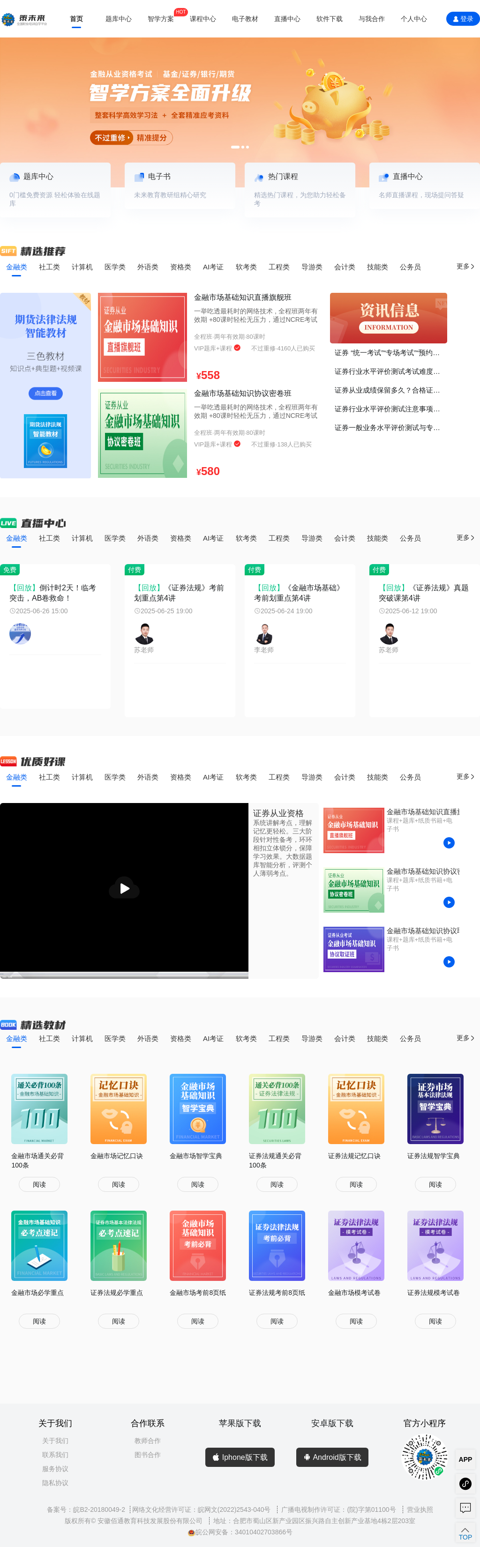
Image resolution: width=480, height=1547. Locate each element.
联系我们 (55, 1454)
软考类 (246, 267)
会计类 (344, 267)
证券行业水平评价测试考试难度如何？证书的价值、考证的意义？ (391, 371)
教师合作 (148, 1440)
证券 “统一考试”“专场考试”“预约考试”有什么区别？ (391, 353)
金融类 (16, 267)
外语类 (147, 267)
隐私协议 (55, 1483)
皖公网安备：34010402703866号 (240, 1532)
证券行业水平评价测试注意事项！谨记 (391, 409)
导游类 (311, 267)
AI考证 (213, 267)
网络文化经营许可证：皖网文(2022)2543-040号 (202, 1509)
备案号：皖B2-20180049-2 (86, 1509)
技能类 (377, 267)
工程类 (279, 267)
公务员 (410, 267)
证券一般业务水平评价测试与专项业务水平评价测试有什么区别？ (391, 427)
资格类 (180, 267)
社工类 (49, 267)
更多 (466, 266)
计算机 (82, 267)
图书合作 (148, 1454)
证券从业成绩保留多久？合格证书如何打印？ (391, 390)
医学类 (115, 267)
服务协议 (55, 1469)
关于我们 (55, 1440)
